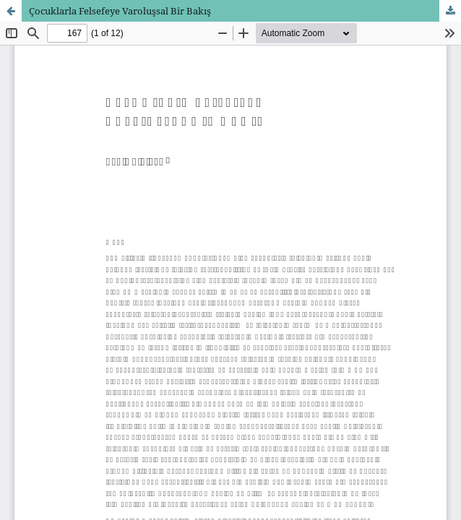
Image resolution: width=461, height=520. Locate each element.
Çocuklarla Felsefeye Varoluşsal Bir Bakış (120, 10)
